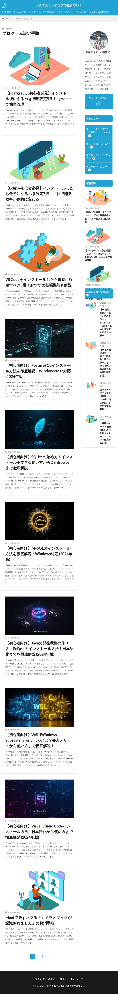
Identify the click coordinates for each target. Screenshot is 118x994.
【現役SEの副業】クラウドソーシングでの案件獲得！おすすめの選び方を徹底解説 (98, 217)
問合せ (63, 979)
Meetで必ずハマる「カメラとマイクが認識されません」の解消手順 (38, 920)
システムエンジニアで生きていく (59, 5)
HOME (8, 18)
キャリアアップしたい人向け (72, 11)
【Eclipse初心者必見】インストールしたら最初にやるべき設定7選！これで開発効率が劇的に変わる (39, 193)
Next (43, 956)
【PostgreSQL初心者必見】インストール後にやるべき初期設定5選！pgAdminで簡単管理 (38, 98)
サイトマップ (76, 979)
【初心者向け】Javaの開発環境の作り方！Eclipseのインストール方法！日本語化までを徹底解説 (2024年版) (39, 648)
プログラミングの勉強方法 (42, 11)
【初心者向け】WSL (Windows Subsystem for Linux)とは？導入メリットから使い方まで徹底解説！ (38, 740)
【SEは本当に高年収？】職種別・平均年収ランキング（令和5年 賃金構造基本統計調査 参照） (106, 380)
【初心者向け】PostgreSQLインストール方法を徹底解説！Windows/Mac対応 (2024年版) (38, 371)
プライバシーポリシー (46, 979)
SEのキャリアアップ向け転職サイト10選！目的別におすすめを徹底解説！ (105, 417)
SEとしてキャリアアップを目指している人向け (99, 132)
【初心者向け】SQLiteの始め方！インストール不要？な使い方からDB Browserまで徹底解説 (39, 462)
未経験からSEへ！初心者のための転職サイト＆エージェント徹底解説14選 (105, 451)
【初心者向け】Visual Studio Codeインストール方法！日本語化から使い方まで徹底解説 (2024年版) (39, 831)
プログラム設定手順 (99, 11)
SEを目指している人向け (14, 11)
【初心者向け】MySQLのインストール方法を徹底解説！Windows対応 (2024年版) (38, 554)
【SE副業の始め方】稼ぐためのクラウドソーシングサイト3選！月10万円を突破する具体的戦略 (106, 340)
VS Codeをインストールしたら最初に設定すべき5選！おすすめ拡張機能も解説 (39, 282)
